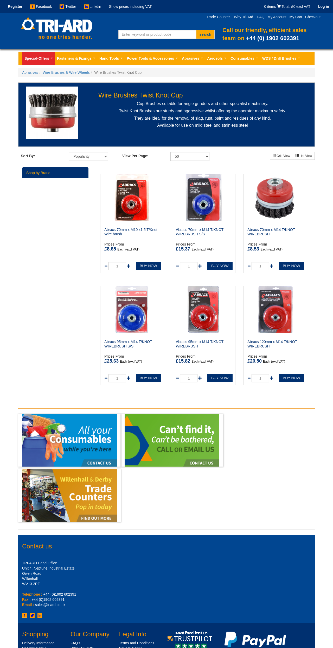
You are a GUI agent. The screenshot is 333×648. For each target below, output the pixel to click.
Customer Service (36, 606)
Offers (27, 622)
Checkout (313, 17)
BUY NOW (148, 266)
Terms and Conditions (136, 586)
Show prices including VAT (130, 6)
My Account (276, 17)
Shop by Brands (35, 617)
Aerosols (217, 59)
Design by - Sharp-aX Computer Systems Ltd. (278, 643)
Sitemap (77, 601)
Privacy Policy (130, 591)
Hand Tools (112, 59)
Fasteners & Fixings (77, 59)
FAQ (261, 17)
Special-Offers (39, 59)
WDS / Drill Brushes (282, 59)
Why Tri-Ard (243, 17)
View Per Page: (135, 156)
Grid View (281, 156)
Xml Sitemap (81, 606)
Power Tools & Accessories (153, 59)
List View (304, 156)
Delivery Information (38, 586)
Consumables (245, 59)
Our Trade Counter (37, 601)
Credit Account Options (40, 596)
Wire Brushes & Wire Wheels (66, 72)
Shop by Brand (38, 173)
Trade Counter (218, 17)
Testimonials (81, 596)
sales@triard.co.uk (50, 548)
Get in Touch (32, 612)
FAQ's (75, 586)
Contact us (37, 488)
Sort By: (28, 156)
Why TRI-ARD (82, 591)
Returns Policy (34, 591)
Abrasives (193, 59)
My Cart (295, 17)
